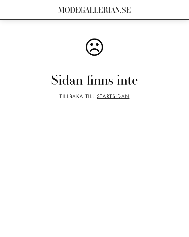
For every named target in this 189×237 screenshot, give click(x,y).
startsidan (113, 96)
